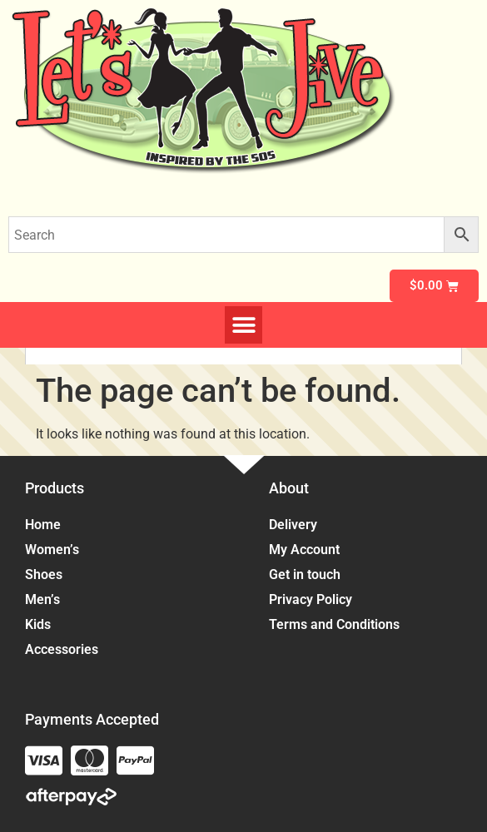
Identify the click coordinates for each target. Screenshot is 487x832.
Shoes (48, 575)
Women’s (56, 550)
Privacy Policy (310, 599)
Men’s (46, 600)
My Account (304, 549)
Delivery (293, 524)
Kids (42, 625)
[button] (243, 325)
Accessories (66, 649)
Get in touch (304, 574)
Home (43, 524)
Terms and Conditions (334, 624)
